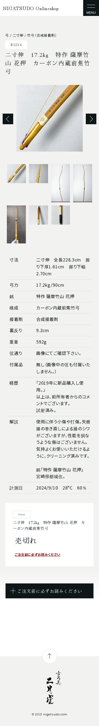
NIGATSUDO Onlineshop (31, 8)
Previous (8, 119)
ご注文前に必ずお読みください (38, 554)
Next (91, 119)
